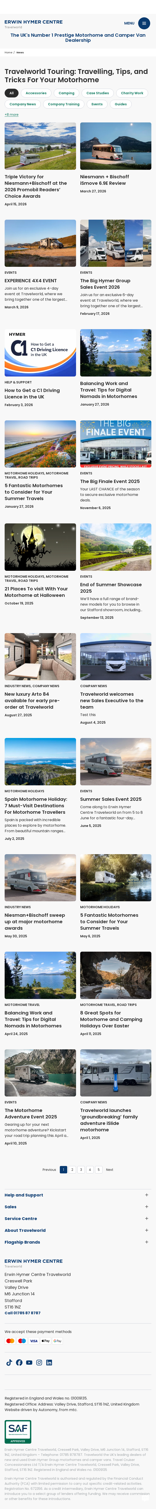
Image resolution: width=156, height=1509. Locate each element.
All (12, 93)
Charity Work (132, 93)
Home (8, 52)
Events (97, 104)
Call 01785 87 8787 (23, 1313)
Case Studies (97, 93)
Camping (66, 93)
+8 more (12, 114)
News (20, 52)
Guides (121, 104)
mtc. (73, 1409)
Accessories (36, 93)
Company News (23, 104)
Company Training (64, 104)
